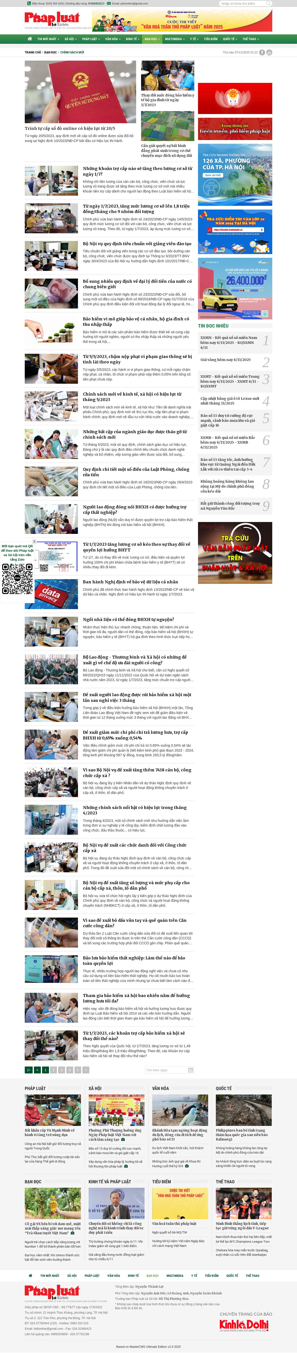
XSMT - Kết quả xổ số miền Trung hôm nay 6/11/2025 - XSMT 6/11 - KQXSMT (230, 381)
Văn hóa (113, 39)
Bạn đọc (152, 39)
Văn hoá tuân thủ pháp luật (174, 1224)
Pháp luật (91, 39)
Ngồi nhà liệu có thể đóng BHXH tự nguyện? (128, 619)
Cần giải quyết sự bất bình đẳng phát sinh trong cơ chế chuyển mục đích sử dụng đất (166, 150)
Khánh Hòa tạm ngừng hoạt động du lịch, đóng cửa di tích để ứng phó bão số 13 (179, 1134)
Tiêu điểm (211, 39)
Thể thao (251, 39)
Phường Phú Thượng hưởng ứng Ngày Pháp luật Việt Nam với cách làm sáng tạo (115, 1135)
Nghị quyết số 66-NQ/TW (169, 1232)
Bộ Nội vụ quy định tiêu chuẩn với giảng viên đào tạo (137, 243)
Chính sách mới (72, 52)
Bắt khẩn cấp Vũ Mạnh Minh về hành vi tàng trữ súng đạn (49, 1132)
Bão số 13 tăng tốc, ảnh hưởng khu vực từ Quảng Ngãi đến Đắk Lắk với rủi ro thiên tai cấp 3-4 (227, 464)
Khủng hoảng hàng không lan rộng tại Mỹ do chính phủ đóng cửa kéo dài (227, 486)
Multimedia (175, 39)
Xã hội (71, 39)
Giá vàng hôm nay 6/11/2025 (225, 359)
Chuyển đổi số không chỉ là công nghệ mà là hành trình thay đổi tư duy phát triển (116, 1228)
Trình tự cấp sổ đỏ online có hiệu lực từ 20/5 (70, 128)
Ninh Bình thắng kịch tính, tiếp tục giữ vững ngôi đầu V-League (242, 1226)
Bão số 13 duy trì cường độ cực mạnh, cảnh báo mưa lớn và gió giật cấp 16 (227, 420)
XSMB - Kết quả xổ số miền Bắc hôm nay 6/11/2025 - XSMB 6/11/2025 (227, 442)
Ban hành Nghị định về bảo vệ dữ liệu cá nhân (130, 581)
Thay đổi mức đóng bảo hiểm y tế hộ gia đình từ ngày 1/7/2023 (167, 100)
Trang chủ (33, 52)
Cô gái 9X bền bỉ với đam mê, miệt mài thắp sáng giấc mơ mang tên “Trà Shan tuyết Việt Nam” (53, 1228)
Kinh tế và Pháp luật (110, 1181)
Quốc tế (230, 39)
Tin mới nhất (48, 39)
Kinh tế (132, 39)
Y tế (194, 39)
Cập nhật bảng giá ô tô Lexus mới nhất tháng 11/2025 (229, 401)
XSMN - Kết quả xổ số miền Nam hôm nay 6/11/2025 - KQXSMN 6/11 (228, 342)
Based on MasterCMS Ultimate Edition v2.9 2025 (148, 1347)
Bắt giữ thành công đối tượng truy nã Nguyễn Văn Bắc (230, 506)
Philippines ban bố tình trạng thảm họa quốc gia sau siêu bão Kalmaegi (242, 1134)
